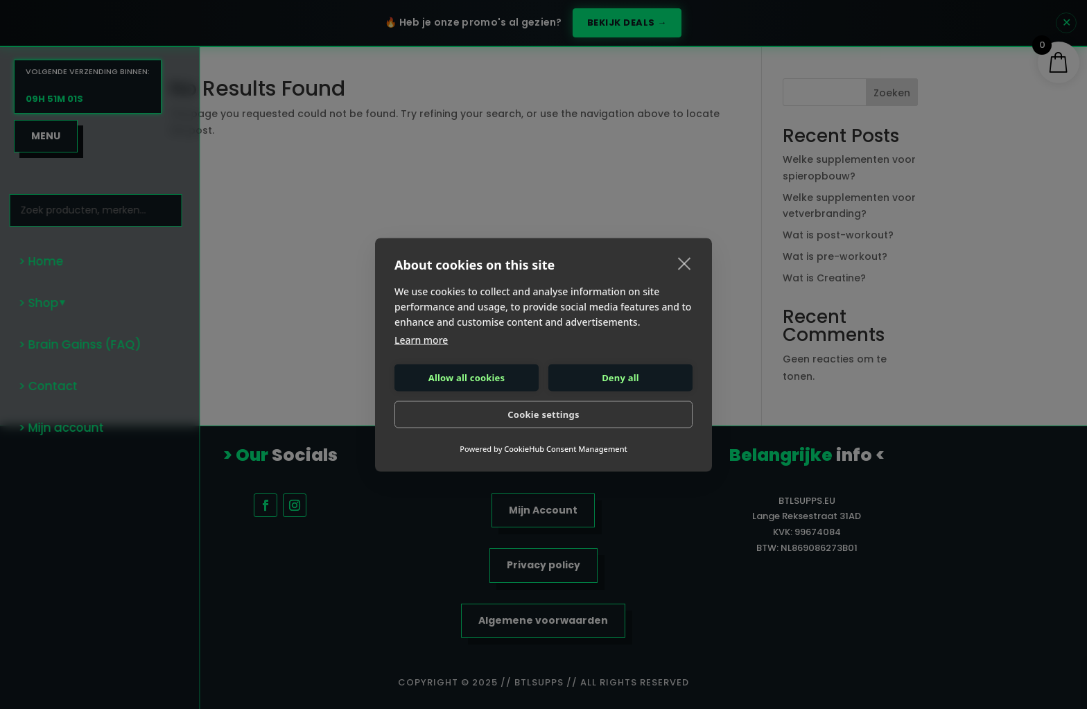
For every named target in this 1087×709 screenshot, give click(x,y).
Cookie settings (543, 414)
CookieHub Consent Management (565, 448)
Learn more (421, 339)
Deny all (620, 377)
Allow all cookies (466, 377)
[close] (684, 263)
